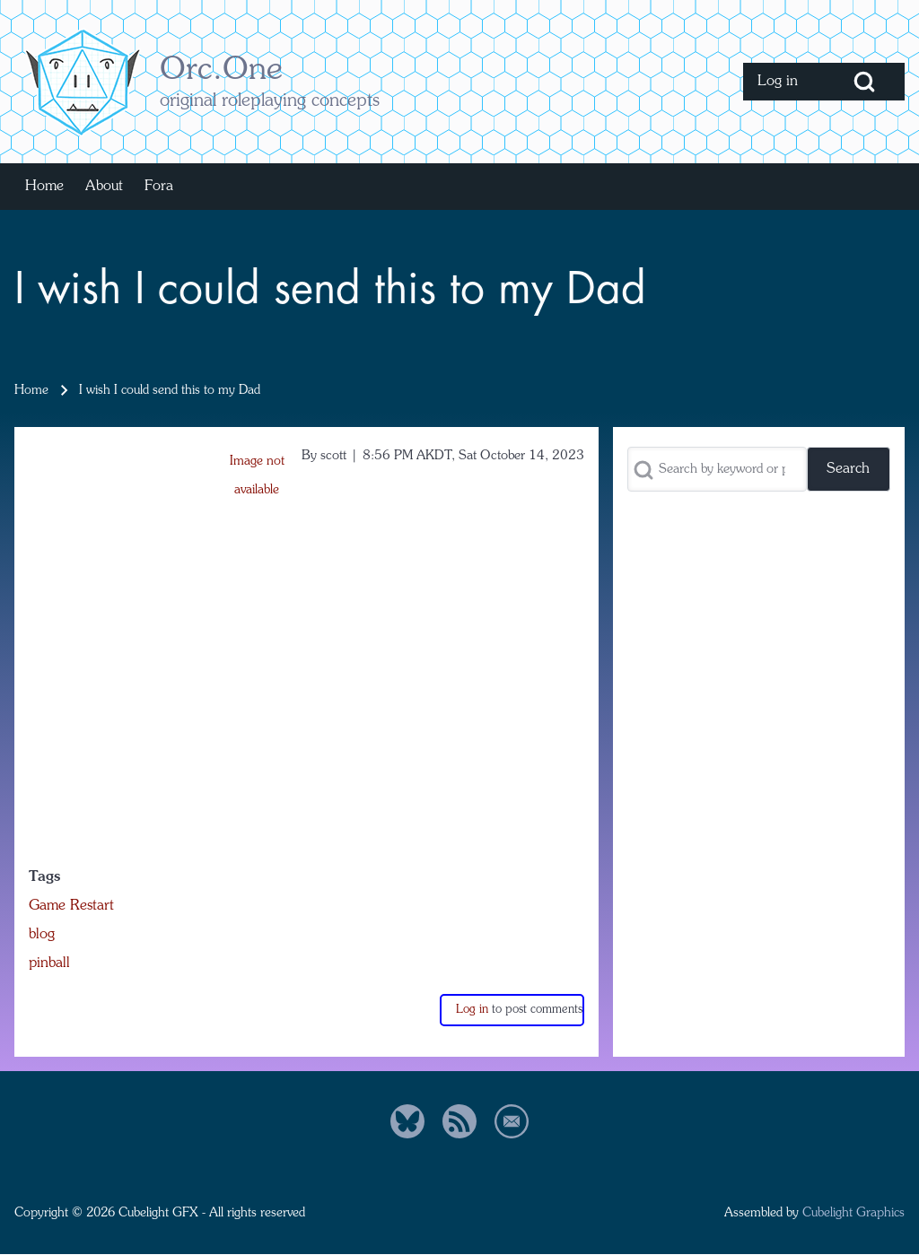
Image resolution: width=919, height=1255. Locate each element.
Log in (472, 1009)
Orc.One (221, 71)
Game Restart (71, 906)
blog (42, 935)
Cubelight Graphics (853, 1213)
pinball (49, 963)
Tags (44, 877)
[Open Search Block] (864, 81)
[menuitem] (783, 81)
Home (31, 390)
